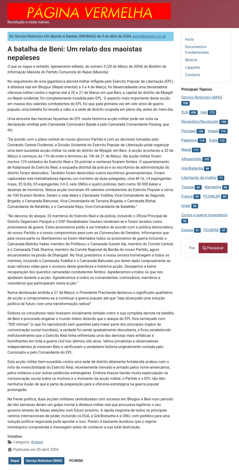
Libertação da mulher (199, 177)
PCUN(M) (76, 461)
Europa (187, 230)
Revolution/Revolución (199, 121)
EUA (184, 112)
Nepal (15, 461)
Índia (213, 140)
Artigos (37, 442)
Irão (203, 112)
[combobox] (192, 248)
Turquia (187, 187)
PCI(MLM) (211, 196)
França (187, 196)
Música (191, 60)
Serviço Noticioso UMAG (44, 461)
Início (189, 39)
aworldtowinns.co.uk (149, 36)
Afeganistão (191, 159)
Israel (185, 205)
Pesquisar (213, 248)
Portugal (188, 131)
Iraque (213, 131)
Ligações (192, 67)
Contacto (192, 75)
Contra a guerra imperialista (204, 215)
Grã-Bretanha (192, 168)
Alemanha (212, 187)
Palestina (189, 140)
